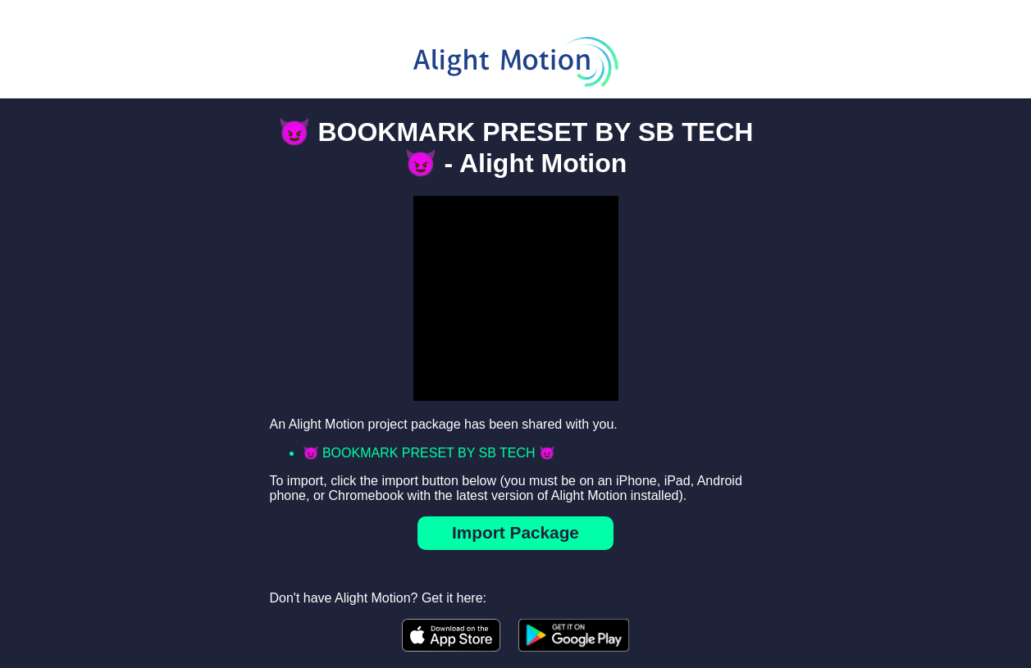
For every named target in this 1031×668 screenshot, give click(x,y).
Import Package (515, 532)
